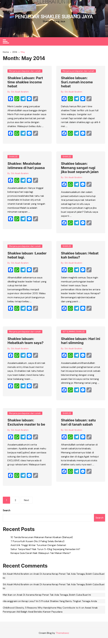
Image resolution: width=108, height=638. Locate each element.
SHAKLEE (13, 156)
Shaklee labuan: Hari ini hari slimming (80, 341)
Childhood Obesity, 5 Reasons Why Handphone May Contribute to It (42, 607)
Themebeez (62, 632)
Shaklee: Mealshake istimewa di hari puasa (26, 166)
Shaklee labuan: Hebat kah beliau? (80, 255)
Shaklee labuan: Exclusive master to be (26, 422)
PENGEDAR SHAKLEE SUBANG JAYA (54, 16)
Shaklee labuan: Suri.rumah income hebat (77, 82)
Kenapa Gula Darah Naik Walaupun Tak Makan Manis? (41, 553)
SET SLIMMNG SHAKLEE (74, 331)
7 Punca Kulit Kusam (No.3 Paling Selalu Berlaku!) (37, 541)
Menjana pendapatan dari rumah (25, 71)
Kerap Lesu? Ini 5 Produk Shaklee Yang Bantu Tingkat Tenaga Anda (59, 601)
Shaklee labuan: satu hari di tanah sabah (78, 422)
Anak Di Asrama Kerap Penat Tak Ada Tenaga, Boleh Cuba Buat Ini (54, 594)
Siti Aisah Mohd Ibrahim (16, 573)
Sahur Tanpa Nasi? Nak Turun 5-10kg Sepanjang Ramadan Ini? (45, 549)
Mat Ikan (7, 594)
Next (26, 500)
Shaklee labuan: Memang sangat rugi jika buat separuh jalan (80, 168)
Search (6, 510)
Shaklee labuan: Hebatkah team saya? (25, 341)
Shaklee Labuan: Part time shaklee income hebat (25, 82)
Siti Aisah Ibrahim (20, 91)
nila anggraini (10, 601)
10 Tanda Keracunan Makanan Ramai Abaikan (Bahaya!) (42, 537)
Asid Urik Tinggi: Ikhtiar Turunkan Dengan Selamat (38, 545)
